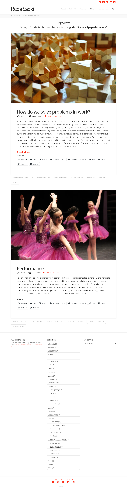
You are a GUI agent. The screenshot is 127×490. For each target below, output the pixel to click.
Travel (50, 461)
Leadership (53, 454)
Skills (49, 418)
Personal (50, 397)
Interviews (51, 379)
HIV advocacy (53, 361)
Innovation (51, 375)
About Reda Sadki (66, 479)
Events (50, 372)
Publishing (53, 436)
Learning (50, 386)
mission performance (96, 322)
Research (51, 411)
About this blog (52, 350)
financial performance (20, 322)
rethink (15, 183)
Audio (50, 354)
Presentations (52, 400)
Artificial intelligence (55, 446)
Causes (50, 358)
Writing (50, 468)
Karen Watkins (37, 322)
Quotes (50, 407)
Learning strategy (53, 116)
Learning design (54, 432)
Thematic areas (52, 443)
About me (51, 347)
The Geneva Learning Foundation (57, 439)
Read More (23, 152)
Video (50, 464)
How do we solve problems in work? (53, 112)
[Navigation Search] (113, 9)
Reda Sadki (22, 9)
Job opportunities (53, 383)
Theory (52, 393)
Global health (53, 429)
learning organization (76, 322)
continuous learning (20, 178)
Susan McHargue (18, 326)
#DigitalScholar (52, 343)
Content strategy (54, 422)
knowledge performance (41, 178)
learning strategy (60, 178)
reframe (102, 178)
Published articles (53, 404)
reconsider (91, 178)
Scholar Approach (53, 415)
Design (50, 368)
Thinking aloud (52, 457)
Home (56, 479)
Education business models (57, 425)
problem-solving (77, 178)
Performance (30, 268)
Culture (50, 365)
